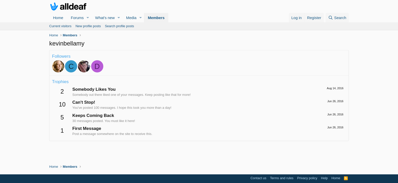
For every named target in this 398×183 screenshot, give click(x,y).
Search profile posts (119, 26)
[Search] (337, 17)
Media (131, 18)
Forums (77, 18)
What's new (105, 18)
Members (156, 18)
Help (324, 178)
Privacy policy (307, 178)
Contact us (258, 178)
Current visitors (60, 26)
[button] (87, 17)
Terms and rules (281, 178)
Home (58, 18)
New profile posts (88, 26)
